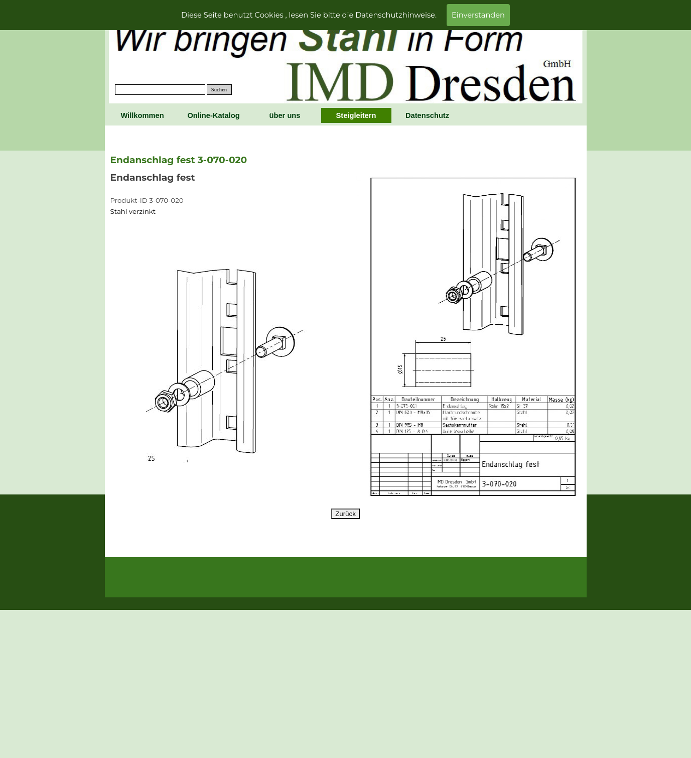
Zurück (345, 514)
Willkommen (142, 115)
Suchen (219, 89)
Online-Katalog (213, 115)
